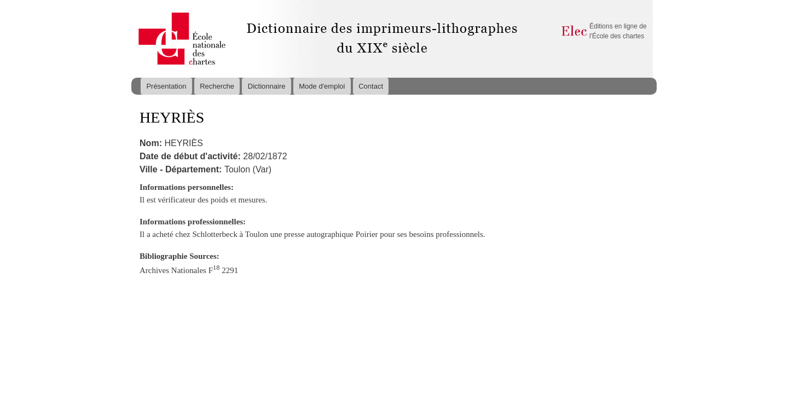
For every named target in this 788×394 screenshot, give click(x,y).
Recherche (217, 86)
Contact (370, 86)
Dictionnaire (267, 86)
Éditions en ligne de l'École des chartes (618, 31)
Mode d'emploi (322, 86)
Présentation (166, 86)
